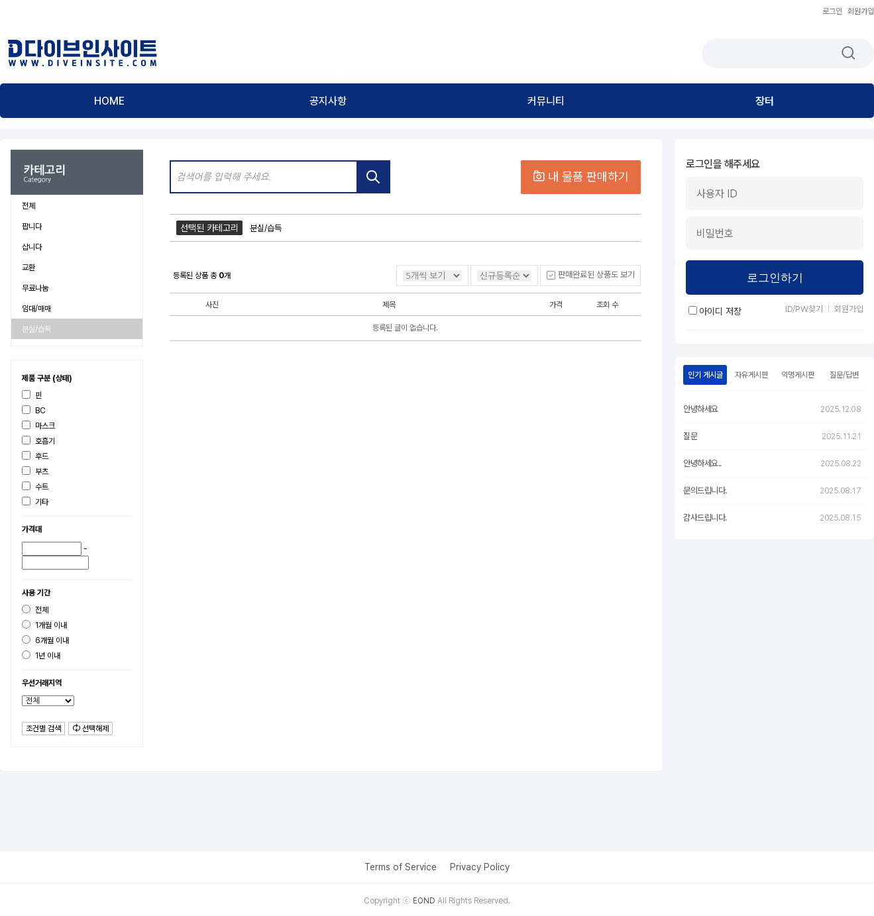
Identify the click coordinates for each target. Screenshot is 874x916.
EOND (424, 900)
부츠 (35, 471)
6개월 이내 (45, 640)
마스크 (38, 425)
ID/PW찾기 (804, 309)
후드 (35, 456)
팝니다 (32, 226)
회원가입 (860, 11)
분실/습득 (36, 329)
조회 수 (607, 304)
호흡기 (38, 440)
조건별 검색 (43, 728)
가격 (556, 304)
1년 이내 (41, 655)
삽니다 (32, 247)
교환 (28, 267)
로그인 (832, 11)
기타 (35, 501)
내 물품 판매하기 (581, 176)
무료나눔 (35, 288)
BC (34, 410)
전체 (28, 206)
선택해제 (90, 728)
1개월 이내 (44, 625)
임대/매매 (36, 308)
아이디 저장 (714, 311)
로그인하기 (775, 278)
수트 (35, 486)
